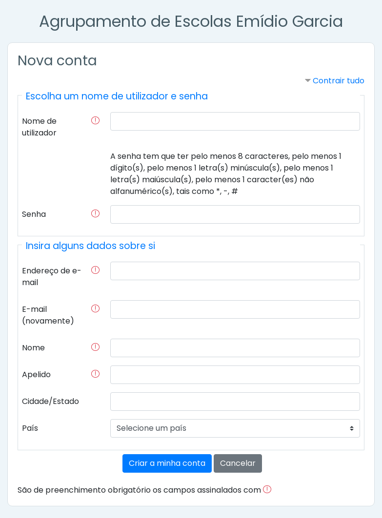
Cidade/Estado (50, 401)
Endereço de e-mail (51, 276)
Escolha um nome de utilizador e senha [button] (117, 96)
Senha (34, 214)
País (30, 428)
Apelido (36, 374)
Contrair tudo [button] (338, 80)
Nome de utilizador (39, 126)
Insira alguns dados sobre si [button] (90, 245)
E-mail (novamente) (48, 315)
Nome (33, 347)
